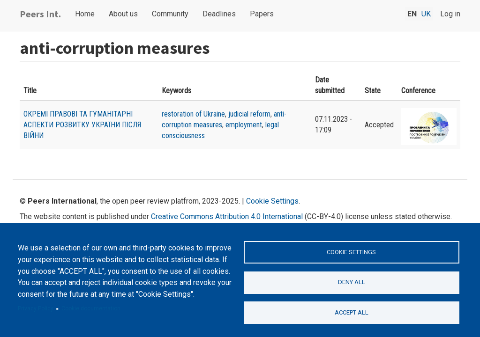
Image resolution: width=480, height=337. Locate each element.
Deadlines (219, 13)
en (412, 13)
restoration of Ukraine (193, 114)
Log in (450, 13)
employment (243, 124)
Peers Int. (40, 14)
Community (170, 13)
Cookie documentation (90, 308)
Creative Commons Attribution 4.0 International (227, 216)
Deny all (351, 282)
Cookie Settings (272, 201)
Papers (262, 13)
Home (85, 13)
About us (123, 13)
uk (426, 13)
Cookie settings (351, 252)
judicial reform (249, 114)
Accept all (351, 312)
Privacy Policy (35, 308)
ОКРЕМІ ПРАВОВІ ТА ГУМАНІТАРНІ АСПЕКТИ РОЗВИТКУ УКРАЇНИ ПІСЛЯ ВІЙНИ (82, 125)
